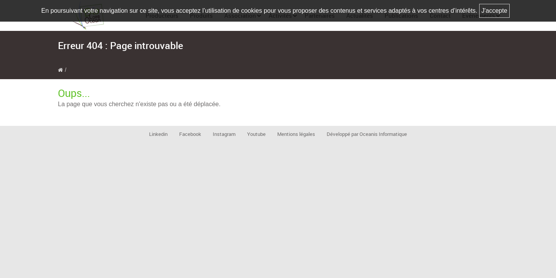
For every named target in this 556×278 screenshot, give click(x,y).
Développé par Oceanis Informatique (367, 134)
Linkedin (158, 134)
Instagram (224, 134)
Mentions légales (296, 134)
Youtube (256, 134)
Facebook (190, 134)
